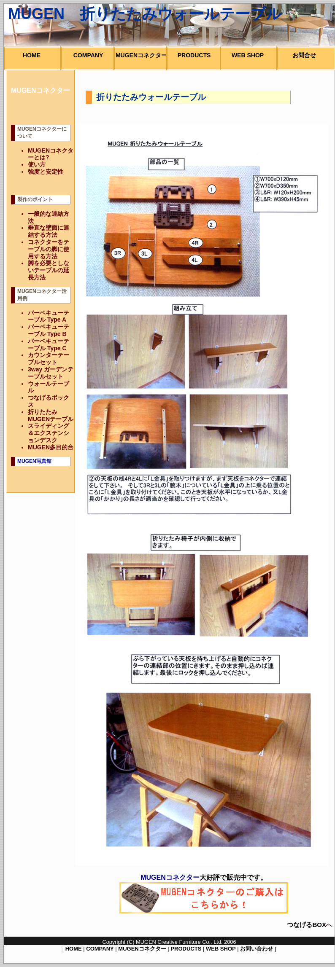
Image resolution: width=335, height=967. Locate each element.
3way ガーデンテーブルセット (50, 373)
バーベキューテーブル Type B (48, 330)
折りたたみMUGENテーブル (50, 415)
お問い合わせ (256, 949)
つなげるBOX (306, 924)
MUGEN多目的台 (50, 447)
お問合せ (304, 55)
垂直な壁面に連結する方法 (48, 231)
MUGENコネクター (142, 949)
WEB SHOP (221, 949)
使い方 (37, 164)
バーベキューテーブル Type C (48, 345)
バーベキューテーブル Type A (48, 316)
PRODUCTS (185, 949)
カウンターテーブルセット (48, 358)
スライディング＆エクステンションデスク (48, 432)
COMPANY (99, 949)
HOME (73, 949)
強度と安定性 (45, 171)
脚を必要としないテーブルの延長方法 (48, 270)
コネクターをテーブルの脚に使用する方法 (48, 249)
